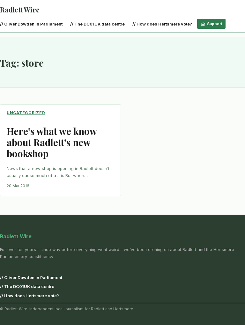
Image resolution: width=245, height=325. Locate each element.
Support (214, 23)
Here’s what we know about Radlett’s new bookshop (52, 142)
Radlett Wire (19, 9)
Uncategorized (26, 112)
